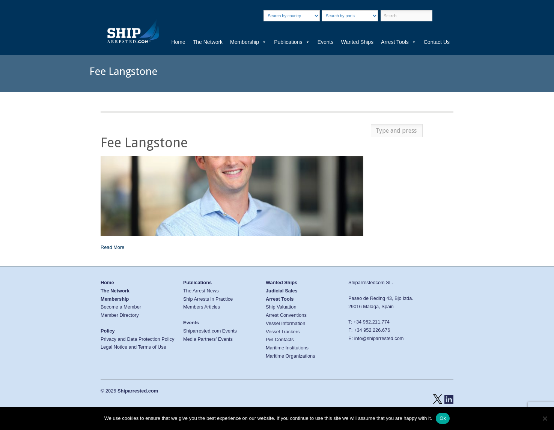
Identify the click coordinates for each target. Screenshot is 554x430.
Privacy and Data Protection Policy (137, 339)
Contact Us (437, 42)
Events (326, 42)
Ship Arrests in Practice (208, 299)
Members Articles (201, 307)
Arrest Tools (398, 42)
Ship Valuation (281, 307)
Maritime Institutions (287, 348)
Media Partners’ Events (208, 339)
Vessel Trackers (283, 331)
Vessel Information (285, 323)
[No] (544, 418)
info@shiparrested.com (379, 338)
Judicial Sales (282, 291)
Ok (443, 418)
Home (178, 42)
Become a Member (121, 307)
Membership (248, 42)
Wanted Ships (357, 42)
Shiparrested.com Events (210, 331)
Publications (292, 42)
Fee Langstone (144, 143)
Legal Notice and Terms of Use (133, 347)
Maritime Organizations (290, 356)
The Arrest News (201, 291)
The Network (208, 42)
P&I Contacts (280, 339)
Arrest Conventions (286, 315)
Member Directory (120, 315)
